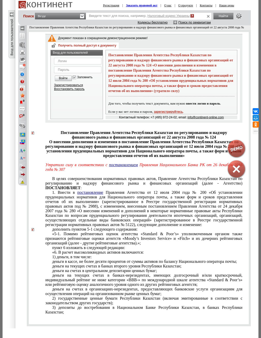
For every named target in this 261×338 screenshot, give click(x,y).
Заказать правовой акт (142, 5)
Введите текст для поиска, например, (139, 16)
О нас (168, 5)
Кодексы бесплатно (153, 22)
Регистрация (111, 5)
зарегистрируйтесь (168, 112)
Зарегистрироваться (68, 85)
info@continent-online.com (206, 117)
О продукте (185, 5)
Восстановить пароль (69, 89)
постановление (90, 192)
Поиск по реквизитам (194, 22)
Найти (223, 16)
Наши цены (226, 5)
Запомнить (85, 77)
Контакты (206, 5)
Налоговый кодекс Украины (169, 16)
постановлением (123, 165)
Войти (63, 78)
